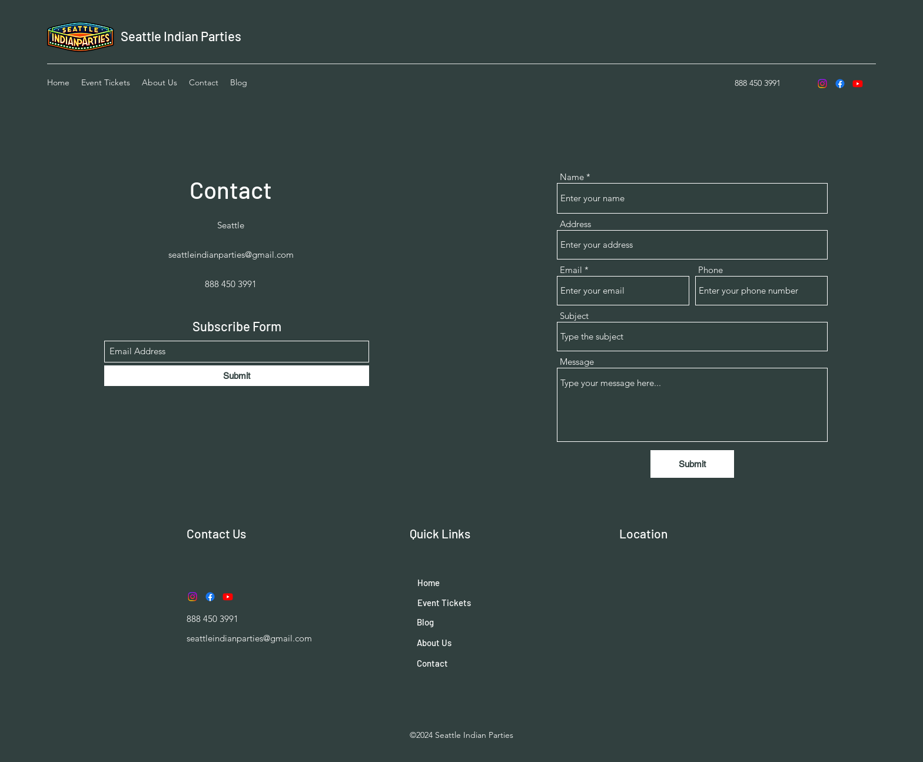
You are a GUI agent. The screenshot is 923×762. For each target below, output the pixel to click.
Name (572, 176)
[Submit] (236, 375)
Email (571, 269)
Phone (710, 269)
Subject (574, 315)
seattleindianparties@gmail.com (231, 254)
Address (575, 223)
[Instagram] (822, 83)
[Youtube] (858, 83)
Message (577, 361)
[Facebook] (840, 83)
